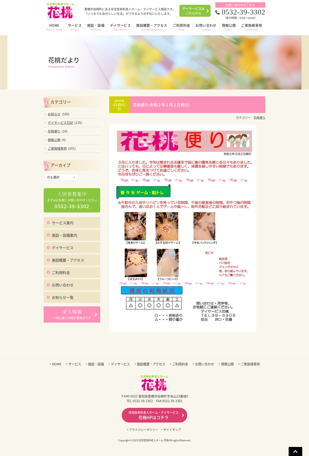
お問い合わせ (63, 285)
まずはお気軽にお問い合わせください (72, 200)
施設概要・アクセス (68, 260)
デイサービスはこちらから (193, 10)
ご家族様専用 (57, 148)
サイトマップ (172, 429)
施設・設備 (96, 364)
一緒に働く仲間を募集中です (72, 314)
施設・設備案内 (64, 235)
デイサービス (63, 247)
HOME (56, 364)
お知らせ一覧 (63, 297)
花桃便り (259, 117)
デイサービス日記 (60, 122)
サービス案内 (63, 222)
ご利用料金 (61, 272)
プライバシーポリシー (143, 429)
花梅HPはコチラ (153, 415)
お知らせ (54, 114)
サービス (74, 364)
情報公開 (54, 139)
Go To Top (295, 451)
